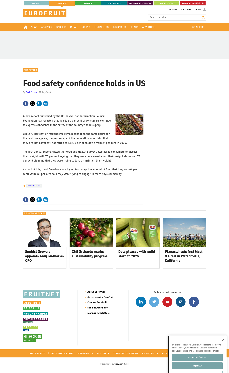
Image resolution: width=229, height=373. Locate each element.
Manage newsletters (98, 313)
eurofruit (62, 3)
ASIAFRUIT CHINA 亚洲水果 (193, 3)
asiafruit (88, 3)
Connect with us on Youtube (167, 302)
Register (172, 10)
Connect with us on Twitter (154, 302)
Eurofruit (30, 70)
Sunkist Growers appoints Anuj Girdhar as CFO (44, 256)
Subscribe (186, 10)
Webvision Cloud (121, 364)
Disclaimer (103, 353)
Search (203, 17)
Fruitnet (36, 3)
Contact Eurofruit (97, 302)
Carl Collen (31, 92)
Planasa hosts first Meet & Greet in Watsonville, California (183, 256)
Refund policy (85, 353)
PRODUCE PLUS (166, 3)
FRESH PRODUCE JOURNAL (140, 3)
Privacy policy (150, 353)
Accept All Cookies (197, 366)
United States (33, 185)
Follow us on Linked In (141, 302)
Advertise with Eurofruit (100, 297)
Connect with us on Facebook (194, 302)
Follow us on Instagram (181, 302)
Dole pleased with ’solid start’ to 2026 (136, 253)
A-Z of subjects (38, 353)
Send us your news (97, 307)
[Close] (222, 348)
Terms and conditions (125, 353)
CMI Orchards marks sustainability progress (90, 253)
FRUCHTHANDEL (114, 3)
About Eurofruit (96, 291)
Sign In (198, 10)
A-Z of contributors (62, 353)
